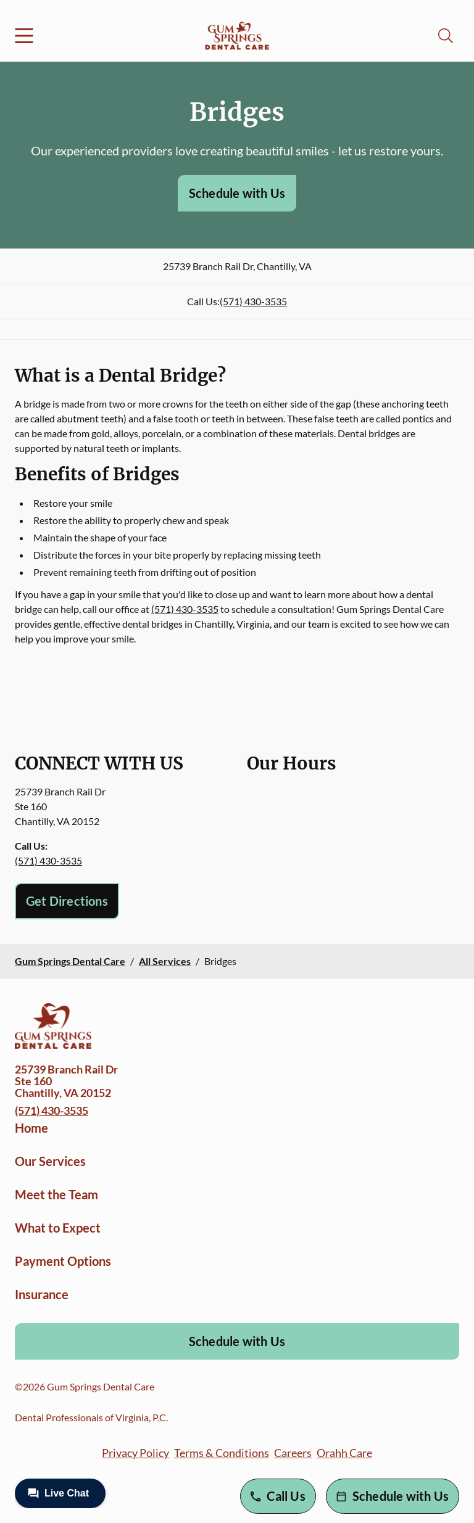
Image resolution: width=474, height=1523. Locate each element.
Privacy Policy (135, 1452)
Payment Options (63, 1261)
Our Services (50, 1161)
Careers (293, 1452)
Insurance (42, 1294)
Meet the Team (56, 1194)
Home (31, 1127)
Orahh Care (344, 1452)
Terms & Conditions (221, 1452)
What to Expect (58, 1227)
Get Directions (67, 900)
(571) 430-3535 (253, 301)
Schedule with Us (237, 193)
